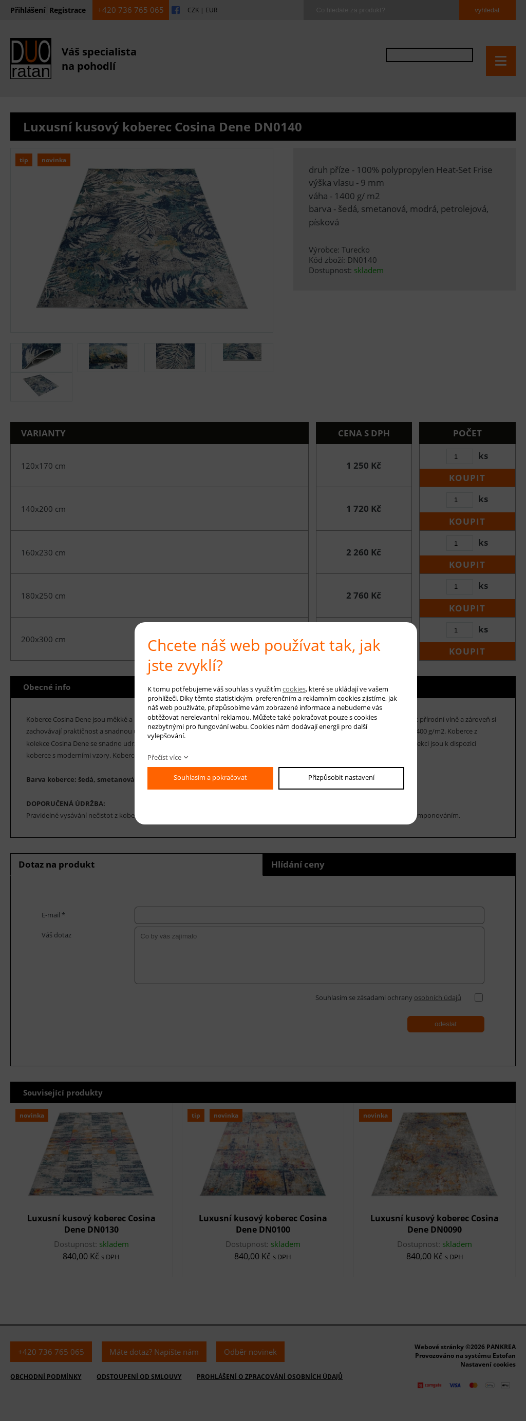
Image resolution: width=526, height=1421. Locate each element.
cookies (294, 689)
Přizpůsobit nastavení (341, 777)
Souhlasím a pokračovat (210, 777)
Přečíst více (164, 757)
